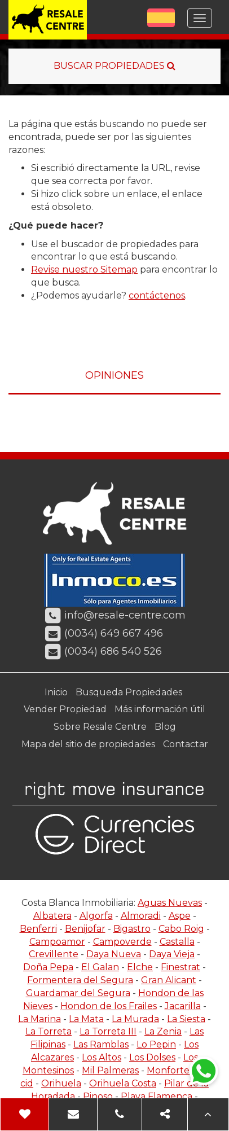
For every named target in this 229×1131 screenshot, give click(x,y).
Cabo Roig (181, 928)
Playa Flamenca (156, 1096)
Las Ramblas (101, 1044)
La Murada (135, 1019)
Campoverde (122, 941)
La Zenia (163, 1031)
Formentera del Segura (80, 980)
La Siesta (186, 1019)
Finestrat (180, 967)
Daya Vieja (172, 954)
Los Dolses (152, 1057)
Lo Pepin (156, 1044)
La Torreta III (108, 1031)
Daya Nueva (113, 954)
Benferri (38, 928)
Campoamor (57, 941)
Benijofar (85, 928)
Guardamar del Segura (78, 993)
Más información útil (159, 709)
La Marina (39, 1019)
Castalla (177, 941)
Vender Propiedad (65, 709)
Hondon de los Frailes (108, 1006)
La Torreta (48, 1031)
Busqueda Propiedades (129, 692)
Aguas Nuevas (170, 902)
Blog (165, 726)
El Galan (100, 967)
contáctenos (157, 295)
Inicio (56, 692)
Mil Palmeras (110, 1070)
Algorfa (96, 915)
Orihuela (61, 1083)
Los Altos (101, 1057)
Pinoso (98, 1096)
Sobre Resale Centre (100, 726)
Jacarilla (183, 1006)
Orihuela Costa (122, 1083)
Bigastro (132, 928)
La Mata (86, 1019)
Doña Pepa (48, 967)
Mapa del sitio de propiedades (88, 744)
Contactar (185, 744)
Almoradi (141, 915)
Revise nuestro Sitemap (84, 269)
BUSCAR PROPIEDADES (114, 65)
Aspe (180, 915)
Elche (140, 967)
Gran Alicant (168, 980)
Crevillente (53, 954)
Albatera (52, 915)
